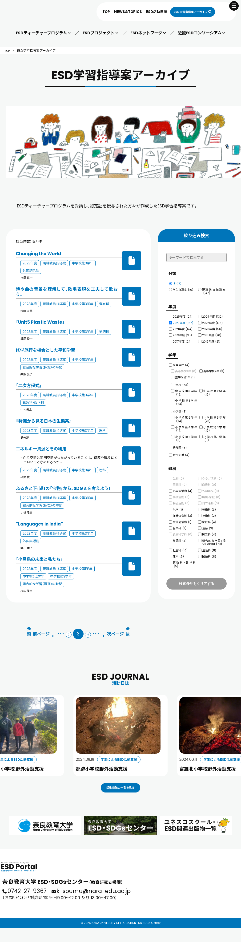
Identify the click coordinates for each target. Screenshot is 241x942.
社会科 (180, 546)
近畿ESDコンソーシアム (199, 33)
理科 (178, 552)
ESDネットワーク (146, 33)
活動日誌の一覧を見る (120, 793)
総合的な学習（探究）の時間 (213, 538)
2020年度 (212, 328)
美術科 (209, 505)
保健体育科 (182, 511)
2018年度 (211, 334)
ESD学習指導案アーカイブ (185, 11)
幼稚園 (180, 445)
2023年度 (183, 321)
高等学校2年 (213, 368)
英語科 (179, 536)
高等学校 (181, 362)
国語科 (209, 552)
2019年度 (182, 334)
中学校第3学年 (186, 389)
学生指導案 (183, 290)
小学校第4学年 (186, 426)
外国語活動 (182, 487)
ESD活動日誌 (146, 11)
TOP (96, 11)
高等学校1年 (185, 375)
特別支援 (181, 452)
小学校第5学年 (214, 416)
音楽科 (179, 524)
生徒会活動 (182, 518)
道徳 (207, 524)
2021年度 (183, 328)
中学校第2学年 (214, 389)
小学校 (180, 409)
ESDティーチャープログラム (41, 33)
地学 (178, 505)
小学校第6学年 (186, 416)
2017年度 (182, 340)
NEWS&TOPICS (118, 11)
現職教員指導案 (213, 291)
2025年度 (183, 315)
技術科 (209, 511)
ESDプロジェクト (99, 33)
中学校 (180, 382)
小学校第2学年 (186, 435)
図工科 (209, 530)
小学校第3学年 (214, 426)
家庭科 (209, 518)
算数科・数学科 (184, 560)
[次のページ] (121, 632)
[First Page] (17, 632)
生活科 (209, 546)
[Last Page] (139, 632)
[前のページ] (35, 632)
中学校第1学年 (186, 399)
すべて (177, 284)
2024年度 (212, 315)
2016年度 (211, 340)
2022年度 (212, 321)
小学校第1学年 (214, 435)
